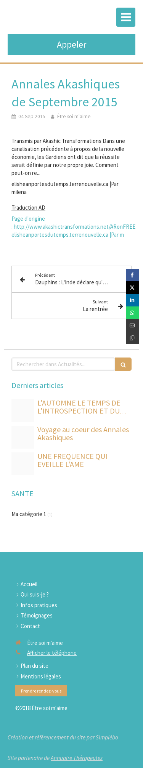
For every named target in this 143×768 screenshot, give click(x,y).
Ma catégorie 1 (28, 514)
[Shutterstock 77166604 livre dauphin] (22, 437)
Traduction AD (28, 207)
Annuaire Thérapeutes (77, 758)
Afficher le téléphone (52, 652)
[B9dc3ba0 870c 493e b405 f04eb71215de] (22, 410)
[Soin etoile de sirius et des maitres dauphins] (22, 463)
